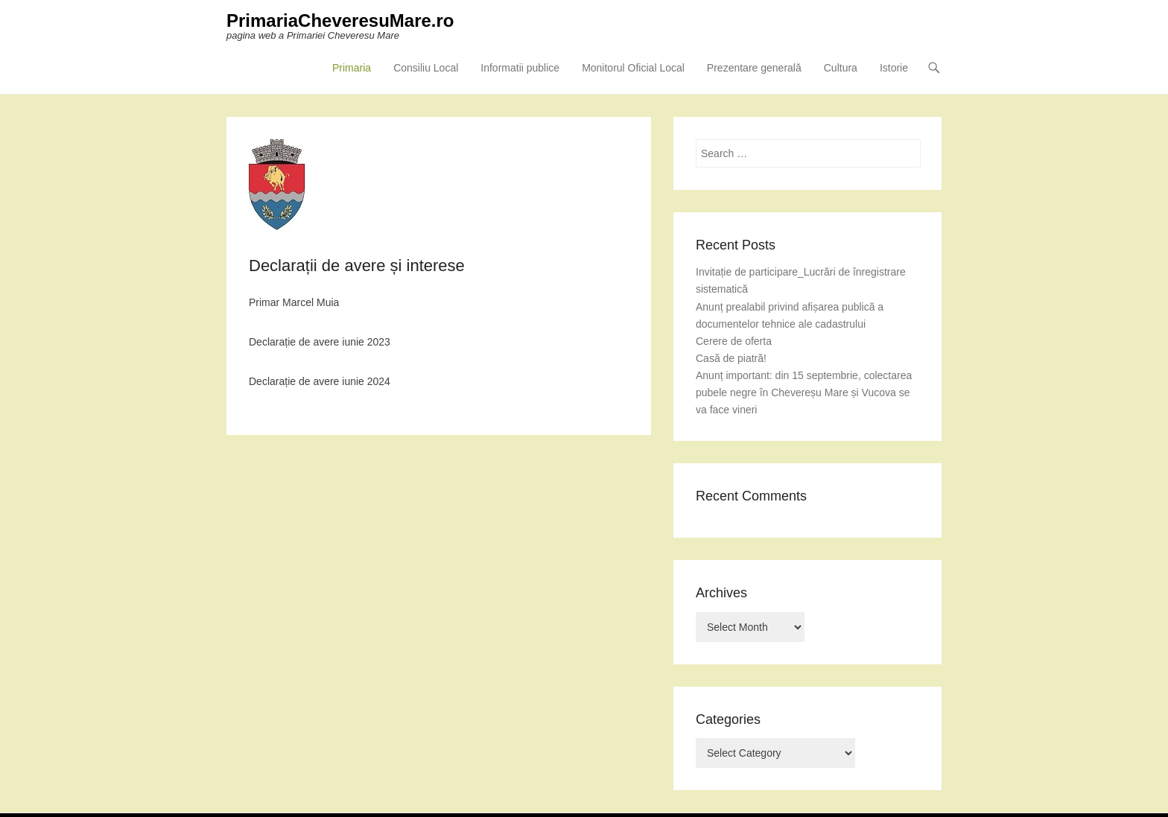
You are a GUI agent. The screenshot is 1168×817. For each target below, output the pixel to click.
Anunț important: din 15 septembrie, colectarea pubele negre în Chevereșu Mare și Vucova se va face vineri (804, 392)
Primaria (351, 68)
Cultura (840, 68)
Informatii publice (519, 68)
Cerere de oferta (734, 341)
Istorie (894, 68)
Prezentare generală (754, 68)
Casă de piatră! (731, 358)
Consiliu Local (425, 68)
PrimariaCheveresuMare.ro (340, 20)
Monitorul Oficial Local (633, 68)
